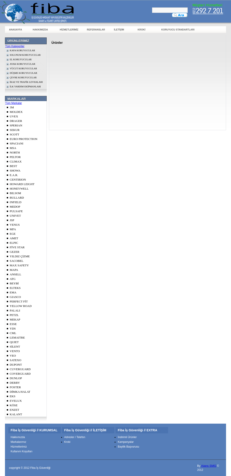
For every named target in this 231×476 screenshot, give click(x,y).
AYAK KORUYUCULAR (22, 64)
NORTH (15, 152)
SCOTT (14, 134)
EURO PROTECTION (23, 139)
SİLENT (15, 346)
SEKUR (15, 130)
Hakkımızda (18, 437)
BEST (13, 166)
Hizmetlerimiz (19, 446)
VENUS (15, 224)
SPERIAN (16, 125)
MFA (13, 229)
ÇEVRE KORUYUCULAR (23, 77)
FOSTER (15, 387)
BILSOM (15, 193)
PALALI (15, 310)
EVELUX (16, 400)
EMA (13, 292)
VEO (13, 355)
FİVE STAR (17, 247)
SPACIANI (16, 143)
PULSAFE (16, 211)
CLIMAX (16, 161)
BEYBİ (14, 283)
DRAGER (16, 121)
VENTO (15, 351)
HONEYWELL (19, 188)
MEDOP (15, 206)
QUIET (14, 342)
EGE (13, 233)
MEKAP (15, 319)
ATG (13, 279)
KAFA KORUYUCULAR (22, 50)
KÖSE (14, 405)
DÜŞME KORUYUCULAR (23, 73)
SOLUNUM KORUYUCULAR (25, 55)
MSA (13, 148)
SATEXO (15, 360)
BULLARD (17, 197)
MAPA (14, 270)
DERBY (15, 382)
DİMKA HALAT (20, 391)
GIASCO (15, 297)
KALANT (16, 414)
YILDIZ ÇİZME (20, 256)
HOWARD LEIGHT (22, 184)
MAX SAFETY (19, 265)
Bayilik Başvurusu (128, 446)
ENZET (14, 409)
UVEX (14, 116)
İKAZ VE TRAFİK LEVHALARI (26, 82)
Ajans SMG (208, 465)
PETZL (14, 315)
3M (12, 107)
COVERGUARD (20, 373)
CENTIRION (18, 179)
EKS (12, 396)
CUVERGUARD (20, 369)
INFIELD (15, 202)
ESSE (13, 324)
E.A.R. (14, 175)
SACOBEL (16, 260)
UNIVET (15, 215)
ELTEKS (15, 288)
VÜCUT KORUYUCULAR (23, 68)
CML (13, 333)
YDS (13, 328)
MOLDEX (16, 112)
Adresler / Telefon (74, 437)
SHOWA (15, 170)
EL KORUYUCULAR (21, 59)
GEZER (14, 251)
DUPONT (16, 364)
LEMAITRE (17, 337)
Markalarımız (18, 441)
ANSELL (15, 274)
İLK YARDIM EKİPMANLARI (25, 86)
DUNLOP (16, 378)
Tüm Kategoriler (14, 46)
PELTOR (15, 157)
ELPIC (14, 242)
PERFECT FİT (19, 301)
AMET (14, 238)
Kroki (67, 441)
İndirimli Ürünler (127, 437)
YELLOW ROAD (21, 306)
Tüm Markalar (13, 103)
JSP (12, 220)
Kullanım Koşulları (21, 451)
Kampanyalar (126, 441)
